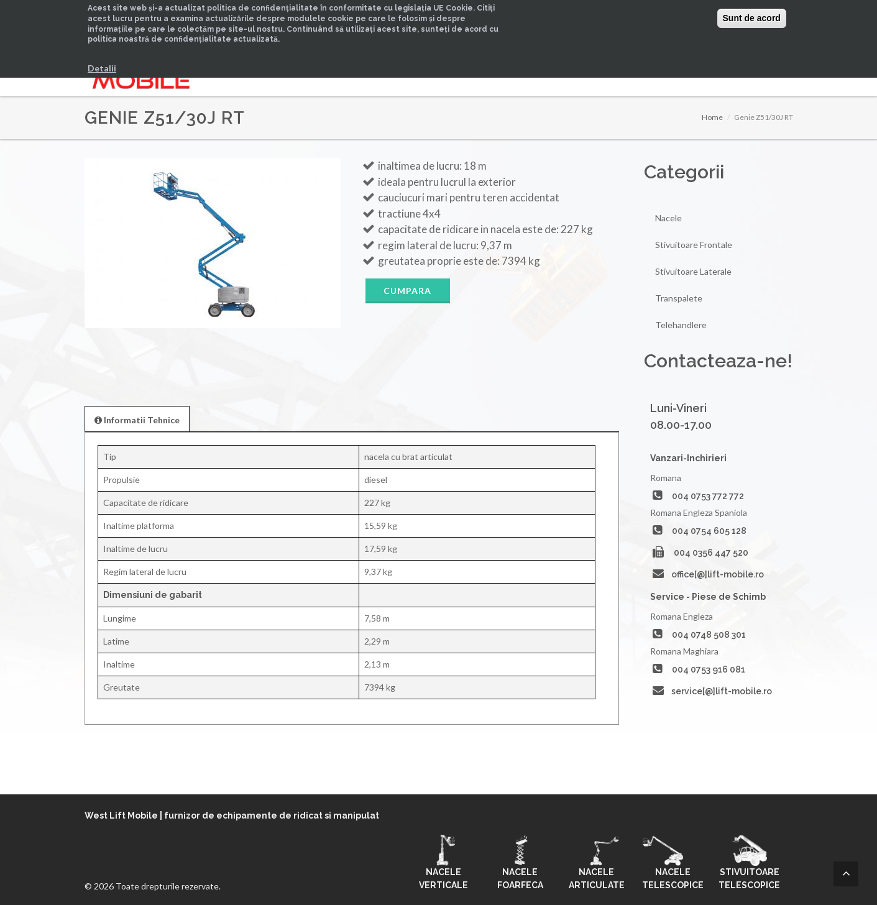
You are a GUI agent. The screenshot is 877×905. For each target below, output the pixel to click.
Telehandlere (681, 324)
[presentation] (137, 419)
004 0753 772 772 (708, 496)
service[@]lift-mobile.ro (721, 691)
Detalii (102, 68)
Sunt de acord (752, 18)
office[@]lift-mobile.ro (717, 574)
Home (712, 117)
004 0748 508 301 (709, 635)
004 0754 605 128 (709, 531)
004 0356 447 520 (711, 553)
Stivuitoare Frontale (693, 244)
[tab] (137, 418)
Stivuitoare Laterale (693, 271)
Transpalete (678, 298)
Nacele (668, 218)
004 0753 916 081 (708, 669)
